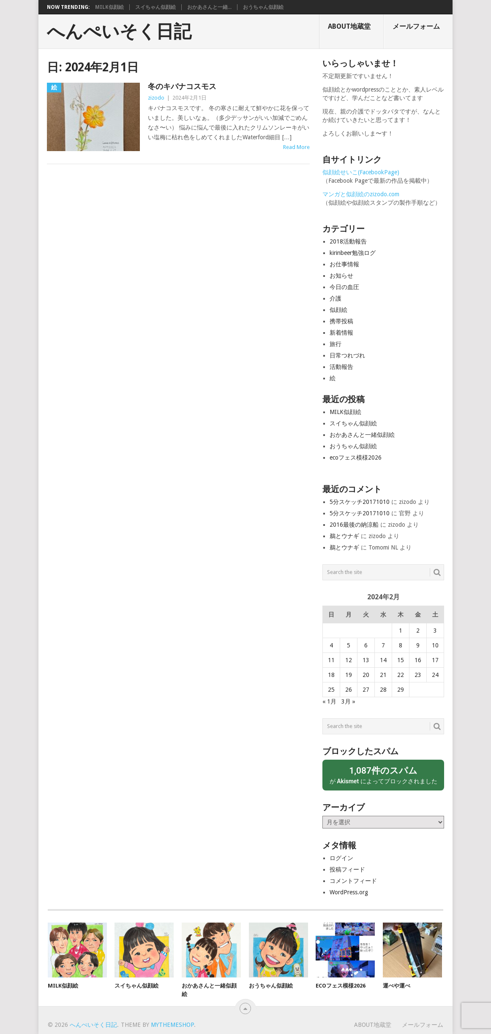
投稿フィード (347, 869)
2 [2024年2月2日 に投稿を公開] (418, 630)
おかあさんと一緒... (209, 7)
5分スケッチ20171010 (360, 501)
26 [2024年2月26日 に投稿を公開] (348, 689)
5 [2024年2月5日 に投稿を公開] (348, 645)
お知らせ (341, 275)
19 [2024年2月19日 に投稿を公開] (348, 674)
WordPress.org (349, 892)
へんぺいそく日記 (119, 32)
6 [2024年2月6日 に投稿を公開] (366, 645)
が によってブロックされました (383, 775)
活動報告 (341, 366)
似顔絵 (338, 309)
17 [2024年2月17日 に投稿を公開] (435, 660)
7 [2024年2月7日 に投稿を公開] (383, 645)
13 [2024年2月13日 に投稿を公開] (366, 660)
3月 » (348, 701)
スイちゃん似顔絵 (155, 7)
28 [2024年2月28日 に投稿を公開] (383, 689)
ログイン (341, 858)
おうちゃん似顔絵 (263, 7)
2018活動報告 (348, 241)
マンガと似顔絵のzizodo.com (360, 194)
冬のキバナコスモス (182, 86)
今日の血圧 (344, 287)
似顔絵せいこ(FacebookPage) (360, 172)
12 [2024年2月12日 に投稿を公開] (348, 660)
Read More (296, 147)
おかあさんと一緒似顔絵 (362, 434)
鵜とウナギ (344, 536)
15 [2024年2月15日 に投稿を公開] (400, 660)
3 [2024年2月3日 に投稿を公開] (435, 630)
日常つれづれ (347, 355)
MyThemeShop (172, 1024)
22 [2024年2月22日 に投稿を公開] (400, 674)
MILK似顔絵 (109, 7)
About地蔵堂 (349, 26)
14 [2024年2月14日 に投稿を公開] (383, 660)
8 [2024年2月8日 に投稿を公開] (400, 645)
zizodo (156, 98)
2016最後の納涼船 (354, 524)
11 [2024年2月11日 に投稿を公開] (331, 660)
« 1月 (329, 701)
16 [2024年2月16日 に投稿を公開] (418, 660)
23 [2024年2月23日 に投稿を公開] (418, 674)
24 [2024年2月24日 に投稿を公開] (435, 674)
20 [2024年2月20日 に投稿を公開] (366, 674)
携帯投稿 (341, 321)
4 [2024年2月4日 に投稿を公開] (331, 645)
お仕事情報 (344, 264)
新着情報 (341, 332)
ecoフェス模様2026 (356, 457)
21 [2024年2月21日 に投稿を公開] (383, 674)
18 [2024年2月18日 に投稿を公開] (331, 674)
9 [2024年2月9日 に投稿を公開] (418, 645)
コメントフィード (353, 880)
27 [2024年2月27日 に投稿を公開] (366, 689)
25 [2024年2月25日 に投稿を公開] (331, 689)
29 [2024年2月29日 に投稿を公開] (400, 689)
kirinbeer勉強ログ (353, 252)
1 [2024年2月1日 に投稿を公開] (400, 630)
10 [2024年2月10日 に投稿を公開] (435, 645)
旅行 (335, 344)
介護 (335, 298)
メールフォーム (416, 26)
